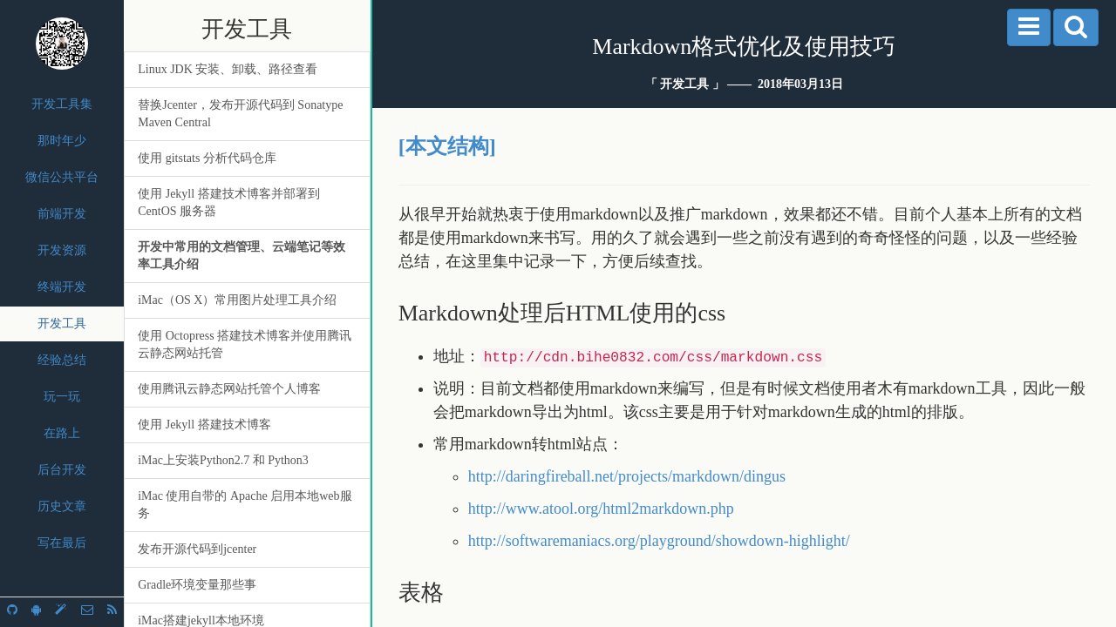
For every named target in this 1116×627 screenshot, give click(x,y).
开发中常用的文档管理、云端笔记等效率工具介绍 (241, 255)
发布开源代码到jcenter (197, 549)
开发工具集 (61, 104)
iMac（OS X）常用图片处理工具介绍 (237, 300)
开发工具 (61, 323)
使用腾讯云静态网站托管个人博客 (229, 388)
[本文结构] (447, 146)
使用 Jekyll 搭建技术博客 (204, 424)
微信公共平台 (62, 177)
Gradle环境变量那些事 (197, 584)
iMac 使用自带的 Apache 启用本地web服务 (244, 504)
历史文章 (61, 506)
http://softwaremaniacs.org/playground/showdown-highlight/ (659, 540)
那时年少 (61, 140)
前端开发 (61, 213)
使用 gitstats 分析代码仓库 (207, 158)
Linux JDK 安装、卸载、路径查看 (227, 69)
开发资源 (61, 250)
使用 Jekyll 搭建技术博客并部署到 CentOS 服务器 (228, 202)
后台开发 (61, 469)
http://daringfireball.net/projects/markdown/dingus (627, 476)
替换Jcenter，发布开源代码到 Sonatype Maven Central (240, 113)
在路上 (62, 433)
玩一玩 (62, 396)
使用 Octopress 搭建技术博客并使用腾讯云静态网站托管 (244, 344)
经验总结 (61, 360)
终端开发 (61, 286)
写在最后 (61, 542)
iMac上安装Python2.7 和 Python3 (223, 460)
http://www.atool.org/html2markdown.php (601, 508)
